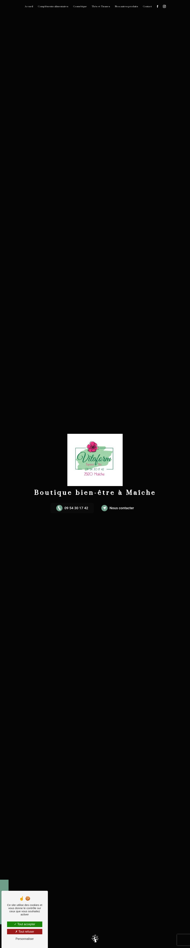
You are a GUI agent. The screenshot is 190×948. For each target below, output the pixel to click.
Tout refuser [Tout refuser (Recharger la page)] (24, 931)
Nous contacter (117, 508)
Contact (147, 6)
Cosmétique (80, 6)
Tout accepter (24, 924)
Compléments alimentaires (53, 6)
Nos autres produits (126, 6)
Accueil (29, 6)
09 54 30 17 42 (72, 508)
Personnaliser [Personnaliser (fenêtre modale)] (25, 938)
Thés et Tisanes (101, 6)
